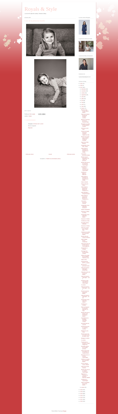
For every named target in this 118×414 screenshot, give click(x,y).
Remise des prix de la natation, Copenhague (85, 371)
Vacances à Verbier (85, 218)
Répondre (30, 127)
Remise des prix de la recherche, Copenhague (85, 163)
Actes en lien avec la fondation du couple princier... (85, 352)
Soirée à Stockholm (85, 209)
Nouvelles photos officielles (85, 223)
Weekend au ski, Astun (84, 331)
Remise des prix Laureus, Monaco (85, 237)
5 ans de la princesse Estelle (85, 154)
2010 (81, 401)
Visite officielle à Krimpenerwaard (85, 193)
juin (82, 100)
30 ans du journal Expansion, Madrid (85, 292)
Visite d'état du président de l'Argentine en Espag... (84, 150)
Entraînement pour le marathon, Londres (85, 327)
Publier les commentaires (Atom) (53, 158)
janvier (83, 387)
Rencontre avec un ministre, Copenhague (85, 356)
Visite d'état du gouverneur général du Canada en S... (85, 188)
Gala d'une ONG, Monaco (85, 143)
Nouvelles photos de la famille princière (85, 347)
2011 (81, 399)
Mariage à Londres (85, 338)
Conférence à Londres (84, 304)
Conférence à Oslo (85, 220)
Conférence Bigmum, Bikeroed (83, 173)
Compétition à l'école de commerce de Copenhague (84, 168)
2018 (81, 85)
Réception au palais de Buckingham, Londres (85, 125)
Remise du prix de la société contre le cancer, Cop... (85, 335)
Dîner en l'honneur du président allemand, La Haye (85, 309)
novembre (83, 91)
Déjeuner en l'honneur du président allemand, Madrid (85, 375)
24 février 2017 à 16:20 (38, 123)
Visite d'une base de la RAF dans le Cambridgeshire (85, 245)
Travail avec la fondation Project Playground (85, 343)
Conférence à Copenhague (84, 380)
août (82, 96)
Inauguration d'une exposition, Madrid (85, 216)
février (82, 108)
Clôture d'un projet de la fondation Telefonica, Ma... (85, 256)
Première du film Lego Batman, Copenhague (84, 282)
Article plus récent (29, 154)
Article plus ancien (71, 154)
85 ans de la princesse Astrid (85, 265)
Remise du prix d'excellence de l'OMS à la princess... (85, 158)
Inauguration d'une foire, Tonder (85, 146)
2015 (81, 391)
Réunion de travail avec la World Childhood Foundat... (85, 138)
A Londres (83, 284)
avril (82, 104)
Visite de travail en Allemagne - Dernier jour (85, 269)
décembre (83, 89)
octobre (83, 92)
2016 (81, 389)
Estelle (30, 116)
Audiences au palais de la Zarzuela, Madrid (85, 233)
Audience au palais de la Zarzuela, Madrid (85, 360)
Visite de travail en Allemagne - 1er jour (85, 296)
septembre (83, 94)
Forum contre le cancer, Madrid (85, 364)
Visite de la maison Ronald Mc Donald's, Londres (85, 116)
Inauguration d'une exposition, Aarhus (85, 301)
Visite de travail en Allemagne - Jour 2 (85, 288)
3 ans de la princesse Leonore (84, 202)
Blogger (64, 411)
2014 (81, 393)
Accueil (50, 154)
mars (82, 106)
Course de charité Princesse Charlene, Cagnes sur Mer (85, 133)
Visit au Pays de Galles (84, 184)
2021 (81, 83)
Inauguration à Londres (84, 248)
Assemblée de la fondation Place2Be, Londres (84, 319)
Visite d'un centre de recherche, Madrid (85, 273)
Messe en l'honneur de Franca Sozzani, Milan (85, 121)
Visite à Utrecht (84, 182)
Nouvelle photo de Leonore (85, 324)
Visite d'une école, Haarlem (85, 367)
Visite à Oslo (84, 259)
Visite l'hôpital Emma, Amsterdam (84, 240)
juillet (82, 98)
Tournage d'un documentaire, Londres (84, 252)
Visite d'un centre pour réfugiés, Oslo (85, 229)
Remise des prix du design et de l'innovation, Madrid (85, 314)
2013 (81, 395)
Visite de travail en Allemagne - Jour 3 (85, 277)
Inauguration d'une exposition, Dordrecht (85, 206)
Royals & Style (40, 9)
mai (82, 102)
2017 (81, 87)
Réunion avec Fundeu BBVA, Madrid (85, 111)
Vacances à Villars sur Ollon (85, 212)
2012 (81, 397)
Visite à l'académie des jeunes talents (85, 383)
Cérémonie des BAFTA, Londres (85, 262)
